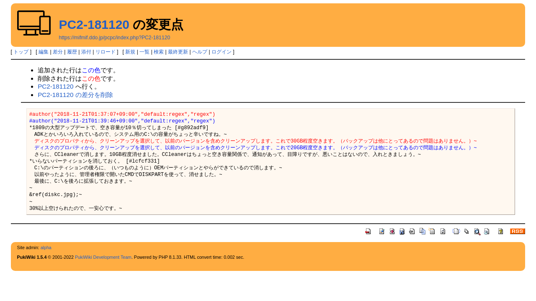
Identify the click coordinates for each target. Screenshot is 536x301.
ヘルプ (199, 52)
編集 (44, 52)
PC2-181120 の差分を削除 (75, 94)
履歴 (72, 52)
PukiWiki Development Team (103, 257)
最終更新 (178, 52)
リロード (105, 52)
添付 (86, 52)
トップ (20, 52)
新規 (130, 52)
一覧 (144, 52)
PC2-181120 (94, 24)
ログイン (221, 52)
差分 (58, 52)
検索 (159, 52)
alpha (46, 247)
